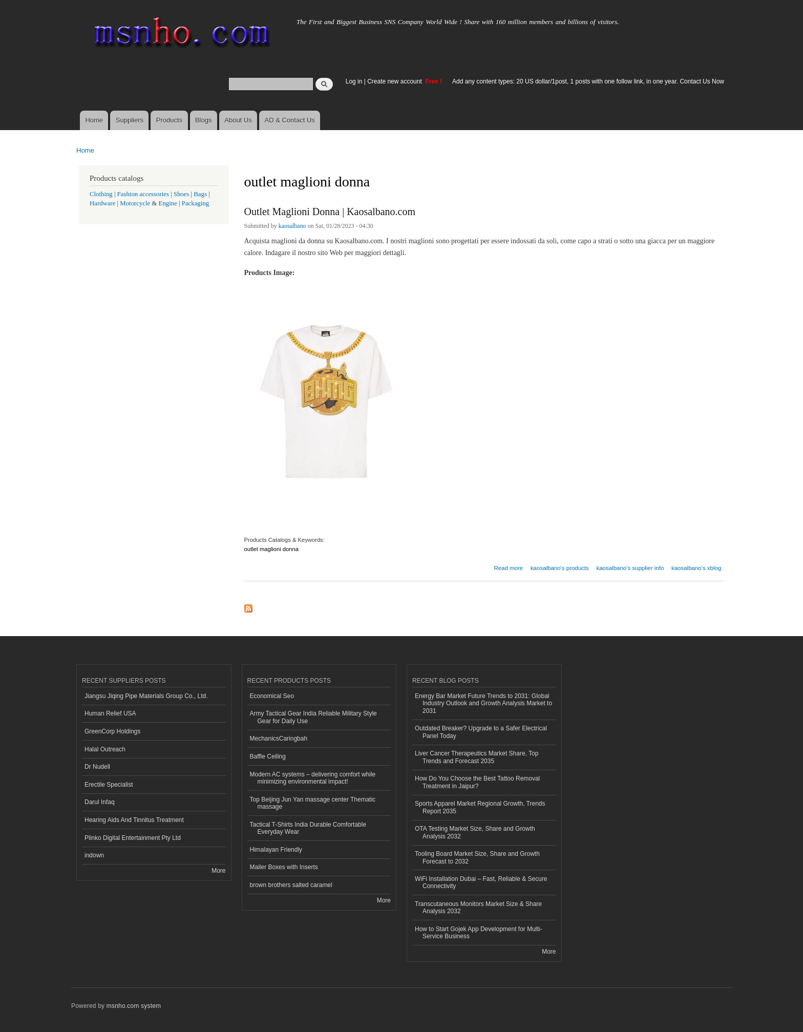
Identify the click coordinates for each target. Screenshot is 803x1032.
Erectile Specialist (108, 784)
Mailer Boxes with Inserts (284, 867)
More (218, 870)
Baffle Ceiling (268, 756)
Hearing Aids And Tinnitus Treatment (134, 820)
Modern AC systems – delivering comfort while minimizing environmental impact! (313, 778)
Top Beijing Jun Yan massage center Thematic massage (313, 803)
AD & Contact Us (290, 120)
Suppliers (129, 120)
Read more (508, 566)
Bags (200, 194)
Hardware (102, 203)
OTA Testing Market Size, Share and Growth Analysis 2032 (475, 832)
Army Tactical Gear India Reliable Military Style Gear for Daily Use (313, 717)
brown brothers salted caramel (291, 885)
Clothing (101, 194)
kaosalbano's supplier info (630, 568)
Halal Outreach (104, 749)
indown (94, 855)
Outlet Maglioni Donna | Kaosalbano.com (330, 211)
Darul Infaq (99, 802)
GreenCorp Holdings (112, 731)
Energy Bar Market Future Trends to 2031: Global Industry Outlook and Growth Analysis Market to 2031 (483, 703)
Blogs (203, 120)
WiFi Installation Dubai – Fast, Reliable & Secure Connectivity (481, 882)
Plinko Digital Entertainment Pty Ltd (132, 837)
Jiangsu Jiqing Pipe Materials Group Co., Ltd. (145, 696)
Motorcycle (135, 203)
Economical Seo (272, 696)
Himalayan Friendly (276, 849)
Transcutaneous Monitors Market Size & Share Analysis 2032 (478, 907)
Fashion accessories (143, 194)
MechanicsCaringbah (279, 738)
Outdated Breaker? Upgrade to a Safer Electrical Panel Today (481, 732)
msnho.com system (134, 1005)
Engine (168, 203)
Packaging (195, 203)
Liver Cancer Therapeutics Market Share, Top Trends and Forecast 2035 (476, 757)
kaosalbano (292, 225)
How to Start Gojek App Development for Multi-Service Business (478, 932)
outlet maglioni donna (271, 549)
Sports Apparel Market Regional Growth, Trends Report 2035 (480, 807)
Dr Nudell (97, 766)
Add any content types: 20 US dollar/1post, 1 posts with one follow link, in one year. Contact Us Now (588, 81)
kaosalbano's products (560, 568)
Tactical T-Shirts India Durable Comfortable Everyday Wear (308, 828)
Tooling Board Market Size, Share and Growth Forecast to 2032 (477, 857)
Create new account (395, 81)
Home (94, 120)
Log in (354, 81)
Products (169, 120)
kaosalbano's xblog (696, 568)
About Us (237, 120)
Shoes (181, 194)
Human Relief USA (110, 713)
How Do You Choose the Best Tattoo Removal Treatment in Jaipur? (477, 782)
